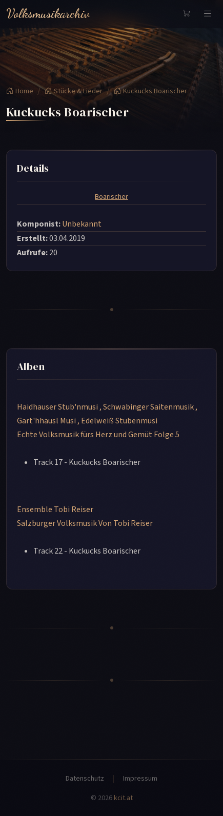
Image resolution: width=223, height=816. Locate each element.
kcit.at (123, 798)
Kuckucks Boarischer (150, 91)
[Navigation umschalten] (207, 14)
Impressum (140, 778)
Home (19, 91)
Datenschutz (85, 778)
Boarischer (111, 197)
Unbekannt (82, 224)
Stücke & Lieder (74, 91)
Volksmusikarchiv (48, 13)
